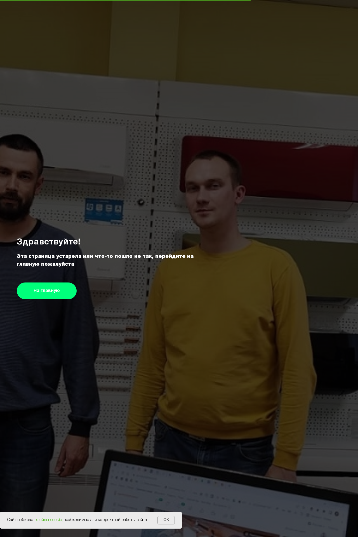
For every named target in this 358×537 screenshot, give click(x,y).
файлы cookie (49, 520)
